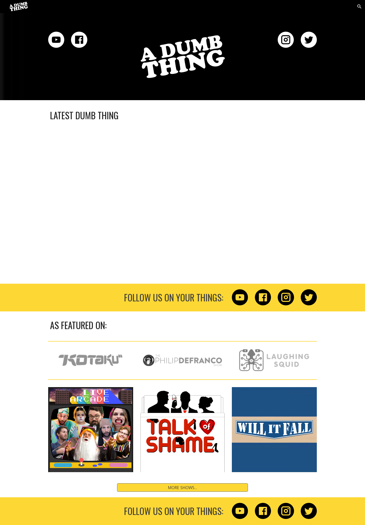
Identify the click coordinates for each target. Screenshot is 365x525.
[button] (359, 6)
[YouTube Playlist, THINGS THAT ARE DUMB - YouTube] (182, 201)
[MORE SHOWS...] (182, 487)
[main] (182, 115)
